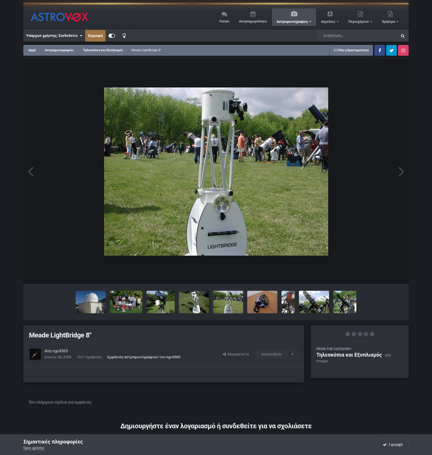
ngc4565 (60, 351)
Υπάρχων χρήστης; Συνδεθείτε (54, 36)
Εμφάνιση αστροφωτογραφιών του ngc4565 (143, 357)
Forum (224, 21)
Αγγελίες (328, 22)
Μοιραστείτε (236, 354)
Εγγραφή (95, 35)
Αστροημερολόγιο (253, 21)
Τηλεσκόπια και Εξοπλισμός (349, 355)
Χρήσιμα (389, 22)
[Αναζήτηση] (346, 36)
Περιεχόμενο (359, 22)
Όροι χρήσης (33, 448)
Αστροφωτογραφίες (293, 22)
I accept (392, 444)
